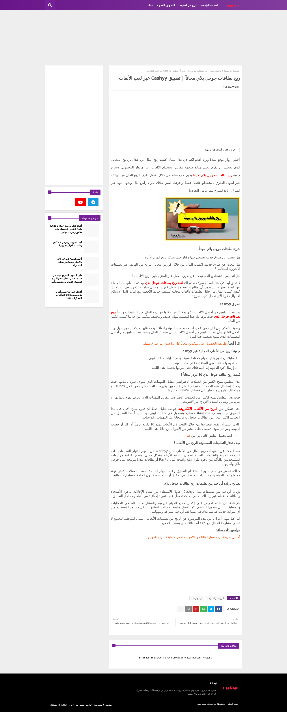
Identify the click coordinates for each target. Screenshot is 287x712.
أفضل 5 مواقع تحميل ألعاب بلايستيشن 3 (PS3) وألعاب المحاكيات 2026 (68, 295)
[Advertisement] (143, 37)
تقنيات (150, 5)
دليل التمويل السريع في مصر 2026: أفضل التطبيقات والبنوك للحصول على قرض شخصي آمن (66, 278)
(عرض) (209, 149)
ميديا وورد (201, 703)
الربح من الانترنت (187, 5)
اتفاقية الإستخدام (58, 704)
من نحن (73, 704)
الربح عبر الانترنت (216, 598)
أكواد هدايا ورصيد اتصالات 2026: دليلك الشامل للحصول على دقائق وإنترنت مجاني (66, 229)
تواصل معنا (86, 704)
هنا (188, 435)
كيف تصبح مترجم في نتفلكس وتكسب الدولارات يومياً (67, 244)
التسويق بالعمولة (166, 5)
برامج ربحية (216, 70)
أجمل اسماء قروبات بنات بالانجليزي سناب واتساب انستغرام (69, 262)
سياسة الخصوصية (103, 704)
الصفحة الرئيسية (209, 5)
